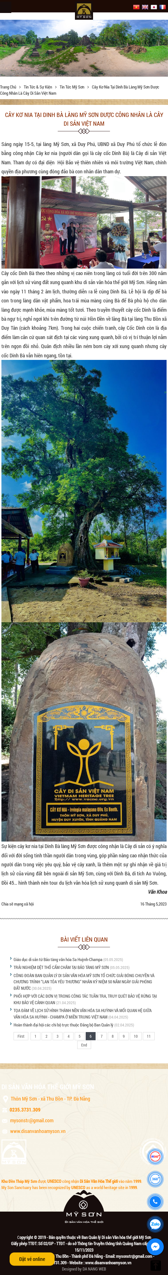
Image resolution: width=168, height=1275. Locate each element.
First (21, 1036)
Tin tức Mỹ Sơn (72, 87)
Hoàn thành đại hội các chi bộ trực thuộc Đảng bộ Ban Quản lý (63, 1025)
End (84, 1045)
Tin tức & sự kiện (38, 87)
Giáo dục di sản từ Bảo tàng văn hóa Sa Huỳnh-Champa (58, 959)
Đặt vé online (32, 1259)
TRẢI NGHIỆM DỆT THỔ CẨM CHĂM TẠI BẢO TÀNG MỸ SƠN (61, 967)
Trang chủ (8, 87)
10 (136, 1036)
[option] (84, 48)
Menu (5, 7)
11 (149, 1036)
